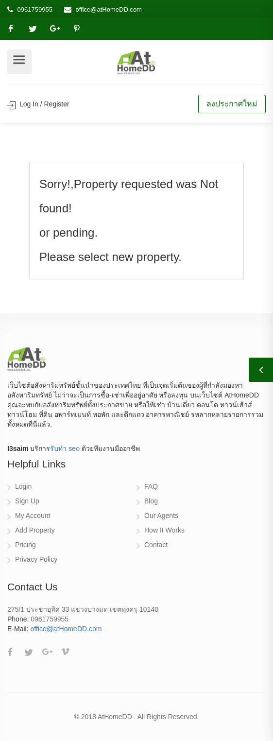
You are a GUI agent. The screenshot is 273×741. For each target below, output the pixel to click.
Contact (156, 545)
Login (23, 486)
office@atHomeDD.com (108, 9)
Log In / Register (38, 104)
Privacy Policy (36, 559)
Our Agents (161, 515)
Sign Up (27, 501)
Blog (151, 501)
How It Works (164, 530)
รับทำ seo (64, 448)
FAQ (151, 486)
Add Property (35, 530)
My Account (32, 515)
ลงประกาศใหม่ (231, 104)
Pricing (25, 545)
